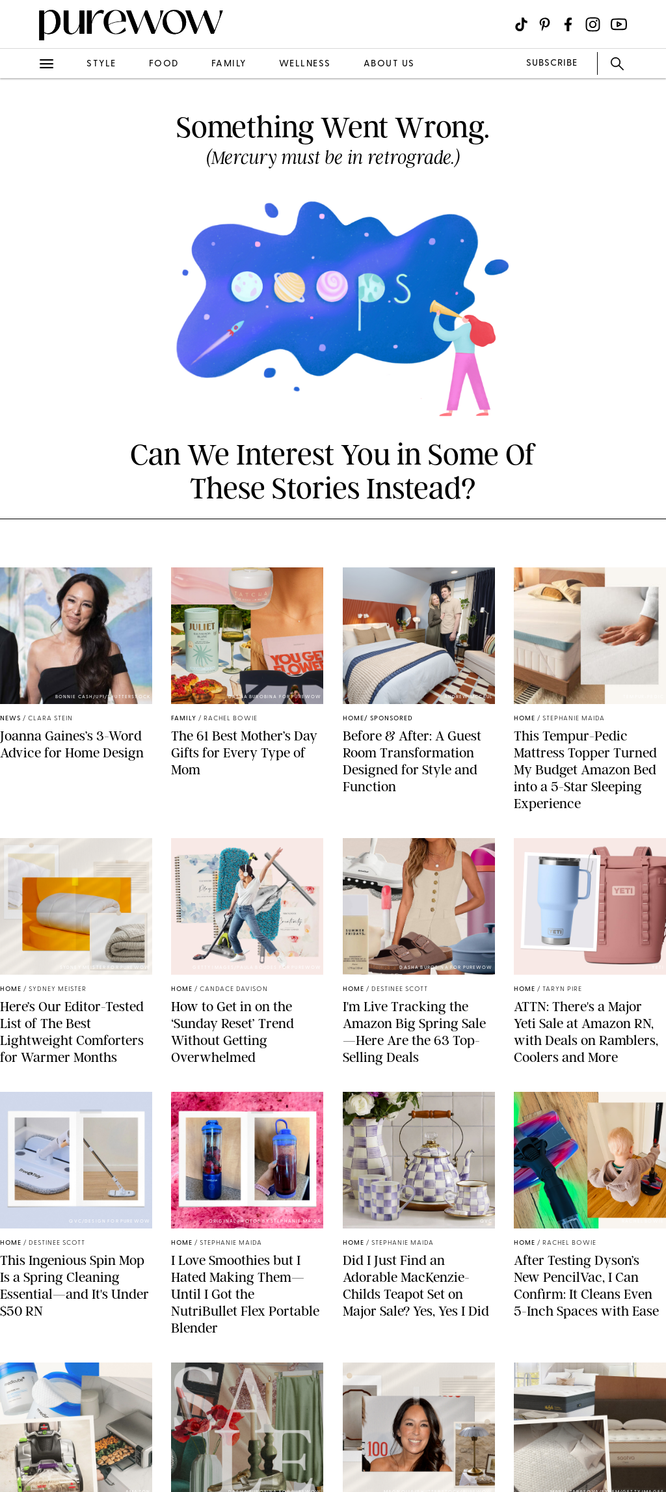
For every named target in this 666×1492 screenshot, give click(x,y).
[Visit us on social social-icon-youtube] (619, 24)
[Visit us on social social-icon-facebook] (568, 24)
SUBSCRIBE (552, 63)
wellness (305, 64)
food (164, 64)
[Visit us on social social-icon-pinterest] (545, 24)
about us (389, 64)
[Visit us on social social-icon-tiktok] (521, 24)
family (228, 64)
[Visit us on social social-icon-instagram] (593, 24)
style (101, 64)
